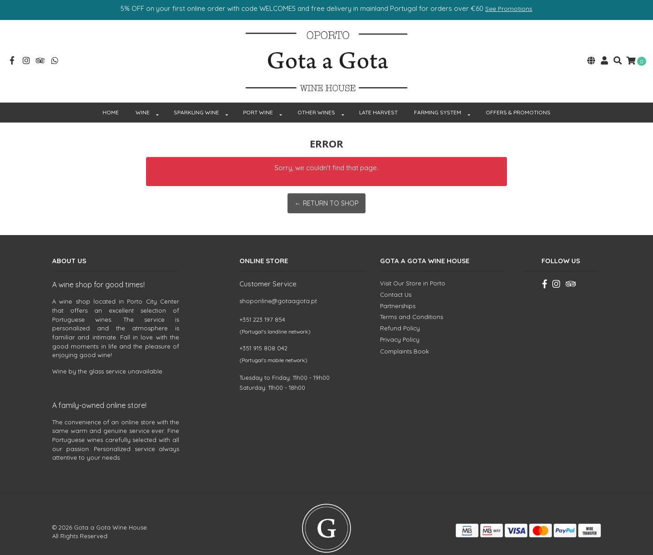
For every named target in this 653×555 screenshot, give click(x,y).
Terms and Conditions (411, 301)
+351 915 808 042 (263, 332)
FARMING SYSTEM (437, 96)
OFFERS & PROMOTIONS (518, 96)
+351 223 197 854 (262, 304)
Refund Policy (400, 312)
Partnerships (397, 290)
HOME (110, 96)
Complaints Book (404, 336)
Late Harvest (378, 96)
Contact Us (395, 279)
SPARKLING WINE (196, 96)
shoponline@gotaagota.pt (278, 285)
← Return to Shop (326, 187)
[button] (591, 54)
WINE (143, 96)
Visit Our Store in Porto (412, 267)
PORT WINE (258, 96)
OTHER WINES (316, 96)
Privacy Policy (399, 324)
